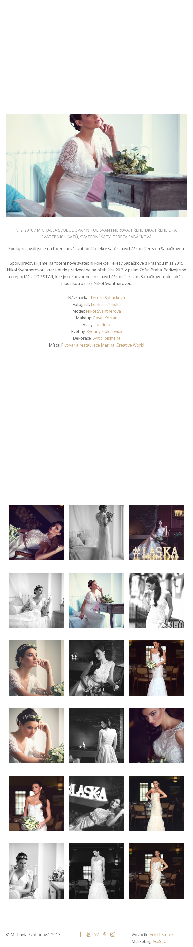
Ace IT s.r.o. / (161, 934)
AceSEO (160, 941)
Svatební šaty (95, 237)
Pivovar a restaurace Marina (87, 345)
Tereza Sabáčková (132, 237)
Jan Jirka (102, 324)
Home (51, 80)
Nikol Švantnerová (107, 230)
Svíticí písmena (106, 338)
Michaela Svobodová (27, 8)
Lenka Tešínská (106, 304)
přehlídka (142, 230)
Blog (67, 80)
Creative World (130, 345)
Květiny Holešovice (104, 331)
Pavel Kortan (105, 318)
